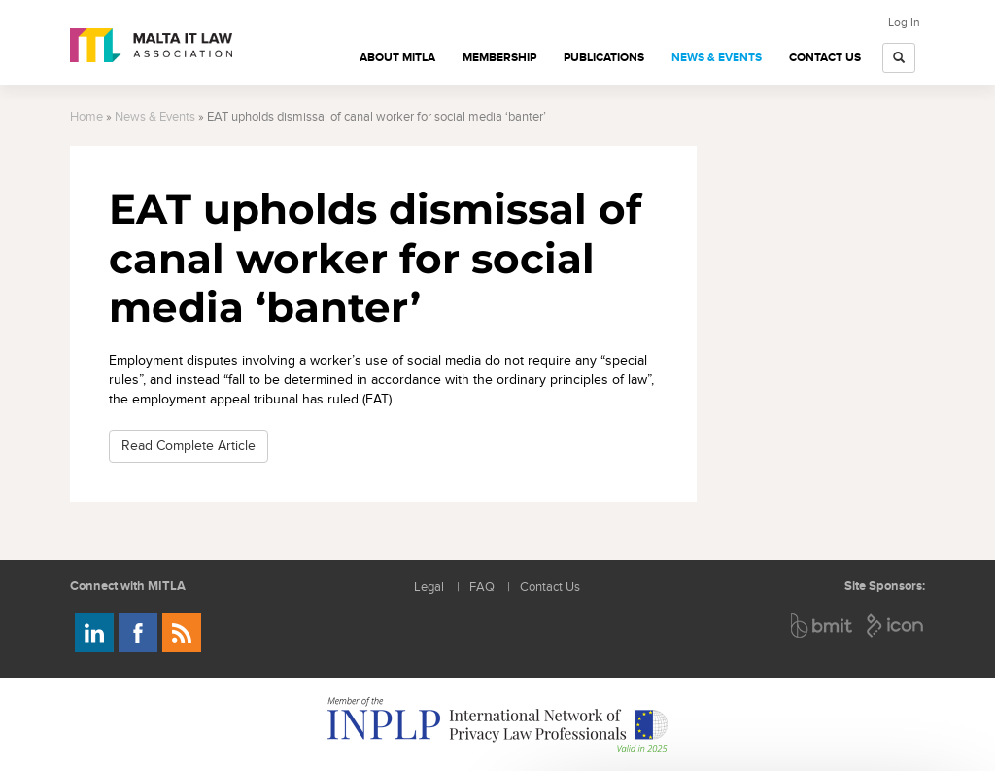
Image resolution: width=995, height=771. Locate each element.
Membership (499, 58)
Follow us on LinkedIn (94, 632)
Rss (181, 632)
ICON (896, 625)
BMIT (822, 625)
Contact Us (825, 58)
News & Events (716, 58)
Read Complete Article (188, 446)
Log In (904, 22)
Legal (429, 587)
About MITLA (397, 58)
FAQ (482, 587)
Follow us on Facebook (138, 632)
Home (86, 117)
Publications (604, 58)
